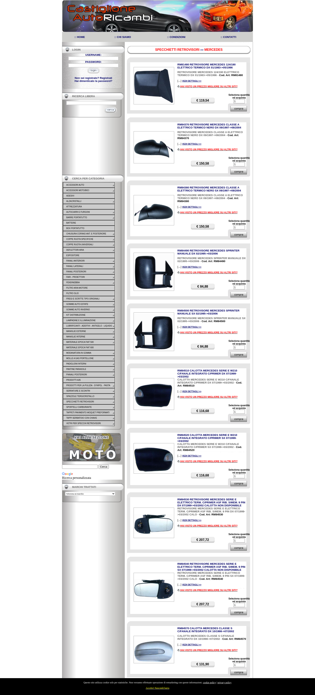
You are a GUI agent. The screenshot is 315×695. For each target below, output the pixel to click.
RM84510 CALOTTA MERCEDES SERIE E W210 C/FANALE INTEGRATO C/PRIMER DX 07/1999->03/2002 (207, 373)
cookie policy (209, 682)
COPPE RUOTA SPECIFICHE (79, 239)
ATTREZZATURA (74, 207)
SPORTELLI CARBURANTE (79, 407)
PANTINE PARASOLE (76, 369)
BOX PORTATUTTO (75, 228)
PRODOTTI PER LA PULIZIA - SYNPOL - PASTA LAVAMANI (88, 388)
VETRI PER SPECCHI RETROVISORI (83, 423)
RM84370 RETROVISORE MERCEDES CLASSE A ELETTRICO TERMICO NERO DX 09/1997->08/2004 (209, 126)
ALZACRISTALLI (73, 201)
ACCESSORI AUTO (75, 185)
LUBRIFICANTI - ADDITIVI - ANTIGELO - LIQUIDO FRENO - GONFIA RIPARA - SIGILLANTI (89, 328)
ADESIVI (70, 196)
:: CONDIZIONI (176, 37)
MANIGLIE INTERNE (75, 337)
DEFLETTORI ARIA (75, 250)
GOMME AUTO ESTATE (77, 304)
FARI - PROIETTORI (75, 277)
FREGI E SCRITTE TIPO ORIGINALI (82, 299)
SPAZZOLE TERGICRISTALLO (80, 396)
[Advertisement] (92, 146)
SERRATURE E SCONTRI (78, 391)
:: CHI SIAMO (122, 37)
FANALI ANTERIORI (75, 261)
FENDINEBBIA (73, 282)
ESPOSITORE (72, 255)
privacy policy (224, 682)
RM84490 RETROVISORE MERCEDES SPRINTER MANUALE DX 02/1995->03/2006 (208, 252)
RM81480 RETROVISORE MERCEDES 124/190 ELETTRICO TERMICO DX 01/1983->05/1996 (206, 66)
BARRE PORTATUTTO (76, 217)
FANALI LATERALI (74, 266)
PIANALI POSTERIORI (76, 374)
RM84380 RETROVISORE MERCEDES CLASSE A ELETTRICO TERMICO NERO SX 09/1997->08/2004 (209, 189)
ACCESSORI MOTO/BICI (77, 190)
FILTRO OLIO (72, 293)
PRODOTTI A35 (73, 380)
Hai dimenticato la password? (93, 80)
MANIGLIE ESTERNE (76, 331)
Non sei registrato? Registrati (93, 77)
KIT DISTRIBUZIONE (75, 315)
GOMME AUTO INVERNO (78, 309)
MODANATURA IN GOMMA (78, 353)
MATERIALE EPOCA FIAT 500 (80, 342)
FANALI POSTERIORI (76, 272)
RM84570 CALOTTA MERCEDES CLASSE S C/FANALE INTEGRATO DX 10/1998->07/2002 (205, 630)
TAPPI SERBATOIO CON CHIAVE (81, 418)
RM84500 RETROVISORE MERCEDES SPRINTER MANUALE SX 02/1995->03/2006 (208, 312)
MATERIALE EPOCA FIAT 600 (80, 347)
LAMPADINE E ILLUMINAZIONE (81, 320)
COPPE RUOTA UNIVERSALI (79, 244)
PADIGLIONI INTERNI (76, 364)
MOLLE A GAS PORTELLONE (80, 358)
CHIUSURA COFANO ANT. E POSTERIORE (86, 234)
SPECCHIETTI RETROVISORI (80, 402)
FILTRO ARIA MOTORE (77, 288)
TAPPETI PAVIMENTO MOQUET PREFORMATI (87, 412)
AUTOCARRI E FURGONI (78, 212)
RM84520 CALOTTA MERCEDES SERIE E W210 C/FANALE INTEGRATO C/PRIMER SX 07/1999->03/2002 (207, 438)
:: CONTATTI (228, 37)
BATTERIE (71, 223)
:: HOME (79, 37)
